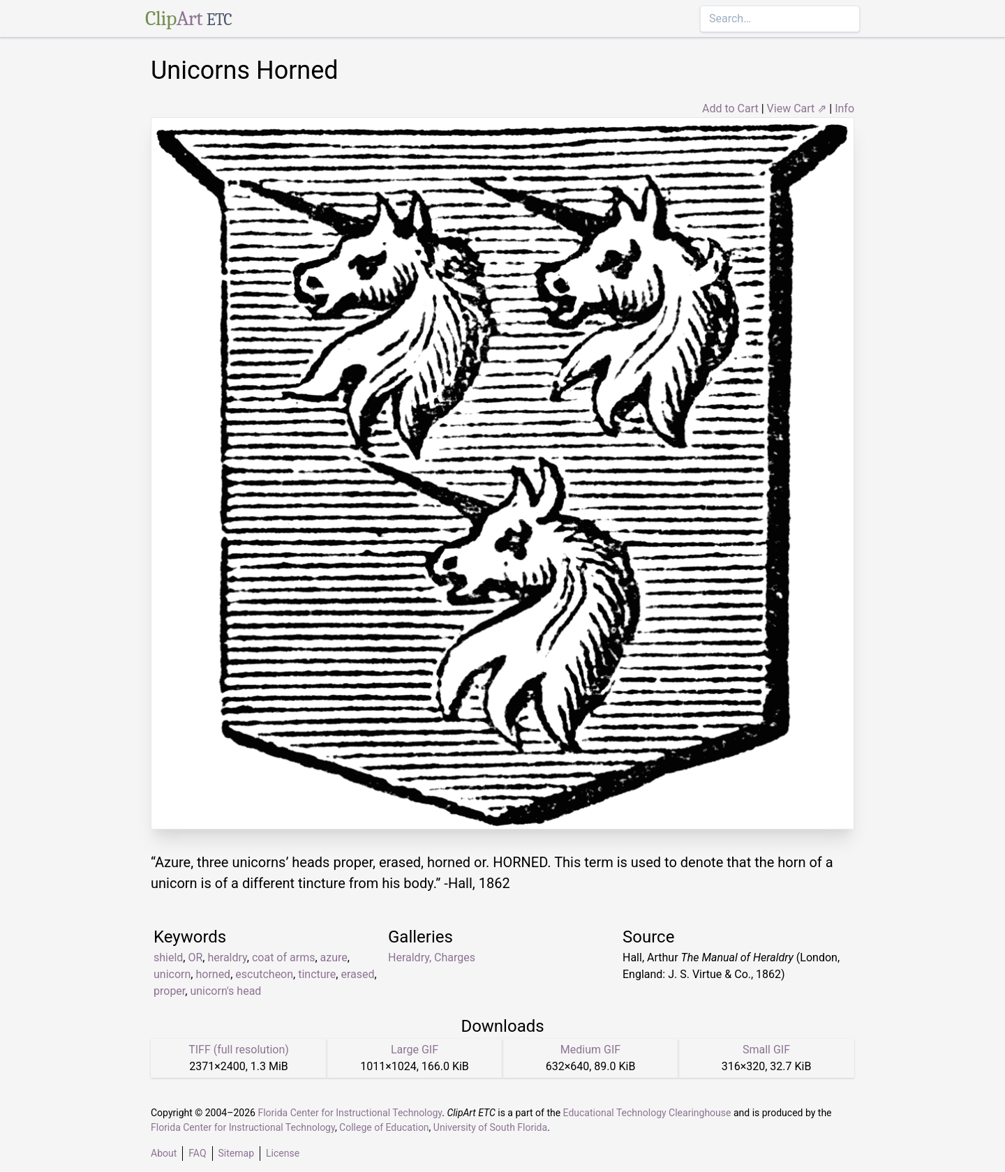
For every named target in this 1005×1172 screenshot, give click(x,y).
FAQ (197, 1153)
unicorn (172, 974)
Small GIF (766, 1049)
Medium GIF (590, 1049)
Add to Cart (730, 108)
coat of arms (283, 957)
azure (334, 957)
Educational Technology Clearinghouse (647, 1112)
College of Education (384, 1127)
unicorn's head (225, 991)
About (164, 1153)
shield (168, 957)
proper (169, 991)
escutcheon (264, 974)
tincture (317, 974)
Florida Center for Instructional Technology (350, 1112)
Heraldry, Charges (431, 957)
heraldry (226, 957)
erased (357, 974)
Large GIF (414, 1049)
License (282, 1153)
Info (844, 108)
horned (212, 974)
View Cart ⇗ (797, 108)
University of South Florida (490, 1127)
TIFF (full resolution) (238, 1049)
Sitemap (236, 1153)
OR (195, 957)
